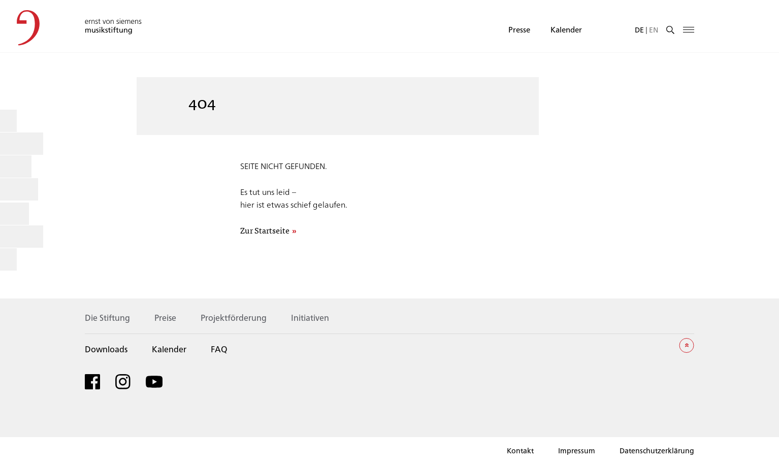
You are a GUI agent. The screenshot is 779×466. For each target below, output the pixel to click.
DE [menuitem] (639, 29)
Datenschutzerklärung (657, 450)
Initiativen (310, 317)
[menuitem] (639, 29)
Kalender (566, 29)
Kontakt (520, 450)
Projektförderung (234, 317)
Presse (519, 29)
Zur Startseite (264, 231)
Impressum (576, 450)
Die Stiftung (107, 317)
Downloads (106, 349)
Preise (165, 317)
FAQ (219, 349)
